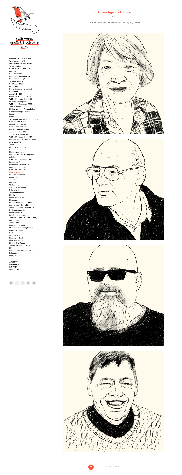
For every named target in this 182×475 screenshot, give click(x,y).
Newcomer (13, 200)
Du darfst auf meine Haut (19, 164)
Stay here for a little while (19, 205)
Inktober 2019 (14, 162)
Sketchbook (14, 185)
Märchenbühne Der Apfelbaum (21, 228)
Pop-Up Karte (14, 220)
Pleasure (12, 255)
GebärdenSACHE (16, 73)
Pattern (12, 114)
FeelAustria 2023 (16, 84)
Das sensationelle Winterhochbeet (22, 139)
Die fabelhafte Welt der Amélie (21, 202)
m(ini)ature (13, 180)
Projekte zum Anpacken (18, 101)
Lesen (11, 116)
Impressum (14, 269)
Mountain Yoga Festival (18, 124)
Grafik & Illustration (20, 58)
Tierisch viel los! (15, 66)
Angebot (13, 262)
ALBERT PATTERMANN (18, 187)
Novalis (12, 195)
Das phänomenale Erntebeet (20, 89)
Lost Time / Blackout (17, 215)
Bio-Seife (12, 233)
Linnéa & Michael (16, 238)
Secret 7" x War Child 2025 (19, 68)
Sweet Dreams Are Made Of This (22, 207)
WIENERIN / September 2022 (20, 104)
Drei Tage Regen (16, 230)
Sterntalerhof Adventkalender (20, 63)
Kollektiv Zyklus (15, 190)
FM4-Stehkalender (16, 240)
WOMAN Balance (16, 81)
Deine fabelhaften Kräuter (19, 129)
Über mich (14, 264)
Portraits (12, 71)
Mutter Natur (14, 177)
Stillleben (12, 157)
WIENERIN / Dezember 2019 (20, 159)
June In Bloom (15, 106)
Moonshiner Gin (15, 212)
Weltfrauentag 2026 (17, 61)
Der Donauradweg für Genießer (21, 79)
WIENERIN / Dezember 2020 (20, 137)
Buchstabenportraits (17, 210)
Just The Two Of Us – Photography (23, 217)
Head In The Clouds (17, 243)
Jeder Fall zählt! (15, 94)
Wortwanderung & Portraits (19, 111)
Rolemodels (14, 91)
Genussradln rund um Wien (20, 96)
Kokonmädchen (15, 253)
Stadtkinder (13, 144)
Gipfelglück (13, 86)
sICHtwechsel (14, 235)
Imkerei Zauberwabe (17, 225)
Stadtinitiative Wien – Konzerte (21, 245)
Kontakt (13, 267)
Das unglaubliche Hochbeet (20, 174)
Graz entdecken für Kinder (19, 127)
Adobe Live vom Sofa (17, 147)
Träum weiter (14, 222)
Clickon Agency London (18, 172)
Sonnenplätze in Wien (17, 121)
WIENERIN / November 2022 (20, 99)
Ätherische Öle (15, 142)
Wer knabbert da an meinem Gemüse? (24, 119)
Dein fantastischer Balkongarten (21, 154)
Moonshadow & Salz (17, 197)
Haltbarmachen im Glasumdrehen (22, 109)
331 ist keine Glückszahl (18, 134)
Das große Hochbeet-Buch (19, 76)
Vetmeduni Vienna (16, 192)
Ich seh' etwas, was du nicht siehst (22, 250)
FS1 (10, 248)
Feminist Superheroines (18, 167)
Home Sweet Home (17, 152)
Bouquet (12, 149)
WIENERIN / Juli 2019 (17, 169)
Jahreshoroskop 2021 (17, 132)
